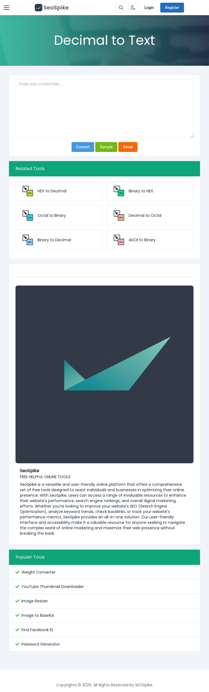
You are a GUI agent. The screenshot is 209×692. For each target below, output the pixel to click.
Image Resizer (34, 601)
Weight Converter (38, 572)
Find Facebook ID (37, 629)
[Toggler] (6, 7)
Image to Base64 (37, 615)
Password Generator (40, 644)
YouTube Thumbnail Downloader (52, 586)
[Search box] (121, 7)
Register (172, 7)
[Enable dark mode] (133, 7)
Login (149, 7)
